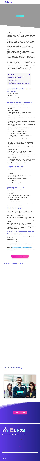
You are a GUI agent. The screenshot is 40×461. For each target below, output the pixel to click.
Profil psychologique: (12, 82)
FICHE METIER (20, 16)
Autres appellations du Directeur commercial (16, 76)
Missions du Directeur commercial (14, 77)
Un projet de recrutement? (20, 256)
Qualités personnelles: (12, 80)
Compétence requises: (12, 79)
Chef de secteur (20, 380)
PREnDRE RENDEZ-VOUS (20, 412)
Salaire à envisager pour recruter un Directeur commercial (18, 83)
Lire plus (20, 392)
